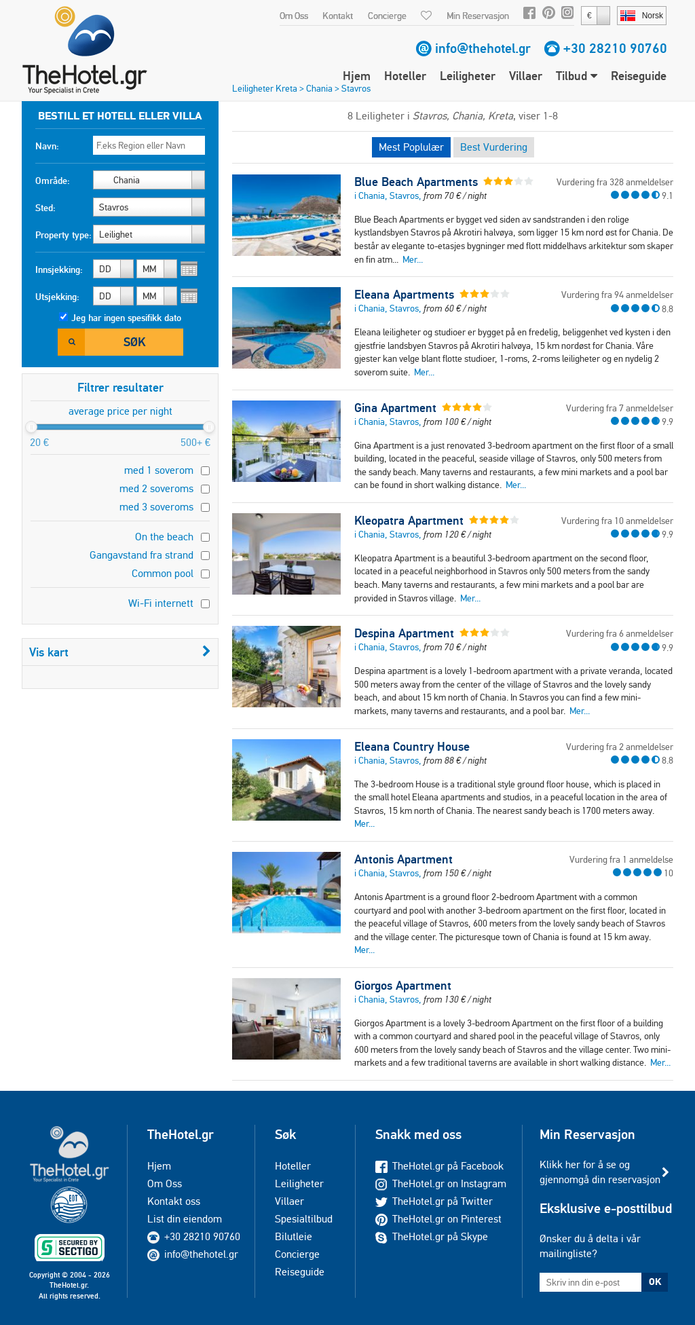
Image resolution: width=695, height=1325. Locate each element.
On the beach (164, 536)
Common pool (162, 573)
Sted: (45, 208)
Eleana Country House (412, 746)
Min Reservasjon (478, 16)
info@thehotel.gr (483, 48)
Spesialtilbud (304, 1218)
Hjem (357, 75)
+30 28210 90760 (615, 48)
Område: (52, 180)
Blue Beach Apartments (416, 181)
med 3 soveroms (156, 506)
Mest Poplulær (411, 147)
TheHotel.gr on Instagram (440, 1183)
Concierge (387, 16)
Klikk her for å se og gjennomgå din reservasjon (600, 1172)
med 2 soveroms (156, 488)
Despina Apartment (404, 633)
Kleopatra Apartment (409, 520)
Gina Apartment (395, 407)
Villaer (525, 75)
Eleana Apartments (404, 294)
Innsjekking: (59, 269)
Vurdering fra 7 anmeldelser (619, 408)
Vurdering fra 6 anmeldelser (619, 633)
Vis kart (120, 652)
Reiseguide (638, 75)
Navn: (47, 146)
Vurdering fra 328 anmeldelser (615, 182)
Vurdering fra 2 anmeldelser (619, 747)
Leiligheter (467, 75)
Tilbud (576, 75)
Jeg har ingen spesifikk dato (126, 318)
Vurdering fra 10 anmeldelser (617, 521)
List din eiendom (184, 1218)
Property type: (63, 235)
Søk (134, 342)
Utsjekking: (57, 297)
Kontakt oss (173, 1201)
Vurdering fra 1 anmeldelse (621, 859)
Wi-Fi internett (160, 603)
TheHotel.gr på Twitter (434, 1201)
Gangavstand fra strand (141, 554)
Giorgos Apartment (402, 985)
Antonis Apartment (403, 859)
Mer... (412, 259)
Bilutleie (293, 1236)
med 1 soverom (158, 470)
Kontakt (337, 16)
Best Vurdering (493, 147)
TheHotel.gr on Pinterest (438, 1218)
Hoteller (405, 75)
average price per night (120, 411)
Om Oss (294, 16)
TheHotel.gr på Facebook (439, 1165)
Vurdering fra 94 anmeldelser (617, 294)
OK (655, 1281)
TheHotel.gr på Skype (431, 1236)
